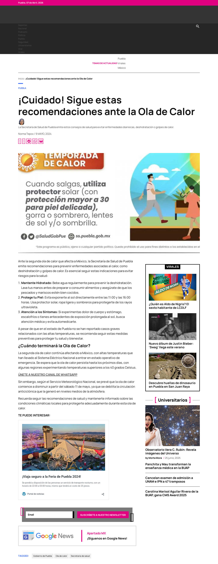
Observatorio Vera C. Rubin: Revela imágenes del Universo (170, 451)
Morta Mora (155, 458)
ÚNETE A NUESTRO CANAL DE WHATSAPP (47, 375)
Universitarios (24, 45)
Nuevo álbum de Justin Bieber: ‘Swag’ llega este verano (171, 345)
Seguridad (23, 42)
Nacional (22, 28)
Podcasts (22, 31)
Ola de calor (61, 556)
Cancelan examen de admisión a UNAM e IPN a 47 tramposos (169, 479)
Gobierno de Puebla (42, 556)
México (122, 67)
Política (21, 35)
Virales (21, 52)
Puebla (21, 38)
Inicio (21, 78)
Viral (20, 48)
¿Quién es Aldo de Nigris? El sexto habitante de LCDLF (169, 306)
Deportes (22, 25)
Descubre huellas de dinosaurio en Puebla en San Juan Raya (172, 385)
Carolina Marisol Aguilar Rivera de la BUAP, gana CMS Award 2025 (171, 493)
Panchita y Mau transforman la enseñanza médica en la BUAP (168, 466)
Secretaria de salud (80, 556)
